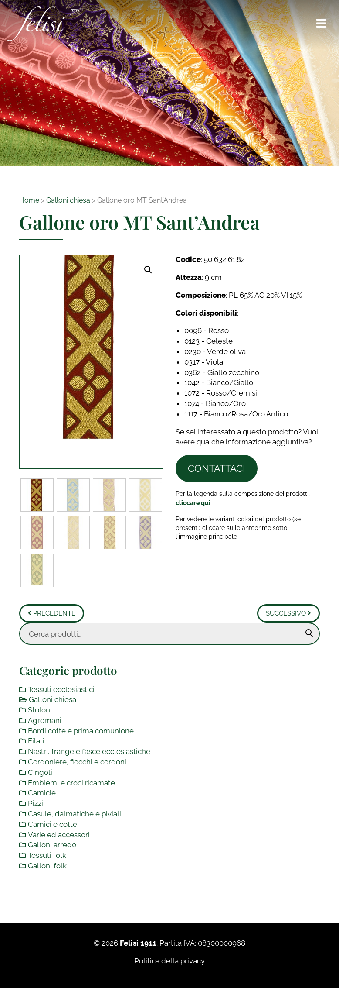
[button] (148, 270)
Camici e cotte (52, 824)
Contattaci (216, 468)
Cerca (309, 634)
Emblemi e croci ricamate (71, 783)
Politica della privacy (169, 961)
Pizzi (35, 804)
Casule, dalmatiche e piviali (74, 814)
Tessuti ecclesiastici (61, 689)
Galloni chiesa (68, 200)
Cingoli (40, 772)
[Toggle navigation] (321, 23)
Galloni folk (47, 866)
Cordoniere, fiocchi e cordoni (77, 762)
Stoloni (40, 710)
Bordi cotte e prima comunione (81, 731)
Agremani (44, 720)
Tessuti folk (47, 855)
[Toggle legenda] (193, 502)
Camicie (42, 793)
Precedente (51, 614)
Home (29, 200)
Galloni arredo (52, 845)
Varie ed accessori (59, 835)
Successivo (288, 614)
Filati (36, 741)
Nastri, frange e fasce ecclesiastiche (89, 752)
